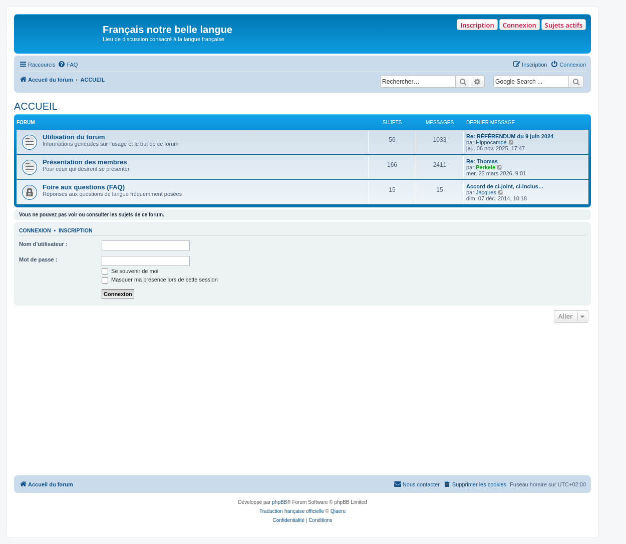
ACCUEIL (36, 106)
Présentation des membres (85, 162)
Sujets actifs (563, 25)
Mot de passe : (38, 259)
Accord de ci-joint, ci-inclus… (505, 186)
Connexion (519, 25)
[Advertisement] (302, 400)
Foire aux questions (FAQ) (84, 187)
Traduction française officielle (291, 511)
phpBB (279, 502)
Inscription (477, 25)
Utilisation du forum (74, 137)
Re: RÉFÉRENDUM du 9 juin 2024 (509, 136)
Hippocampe (491, 142)
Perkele (485, 167)
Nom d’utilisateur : (43, 244)
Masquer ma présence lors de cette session (160, 280)
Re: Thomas (482, 161)
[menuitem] (68, 65)
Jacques (486, 192)
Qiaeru (338, 511)
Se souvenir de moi (130, 271)
